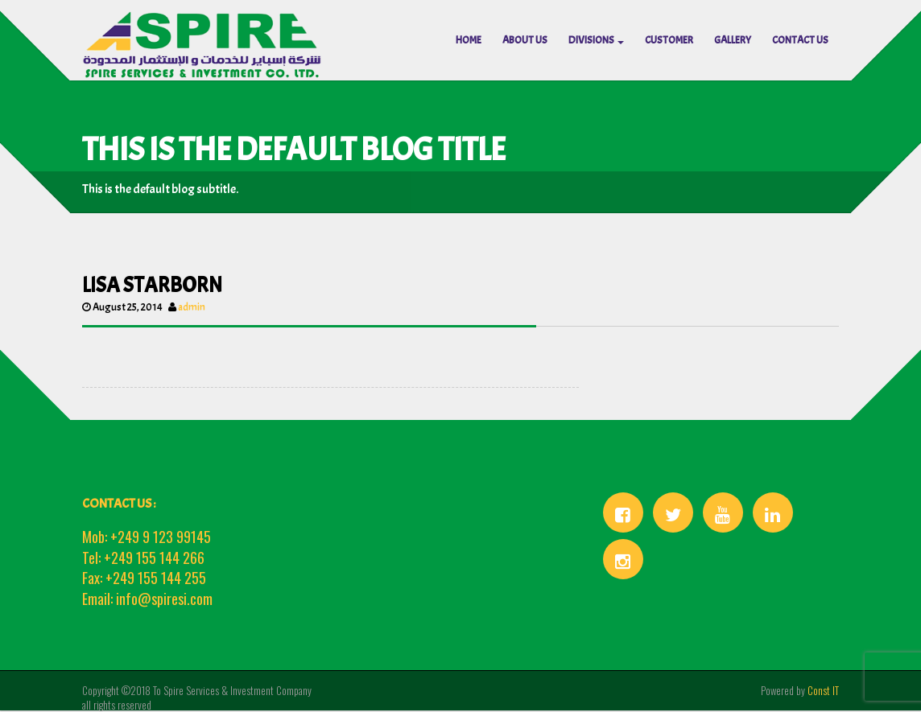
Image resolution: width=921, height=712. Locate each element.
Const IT (823, 690)
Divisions (596, 40)
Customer (669, 40)
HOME (468, 40)
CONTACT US (800, 40)
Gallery (732, 40)
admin (191, 307)
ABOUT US (524, 40)
